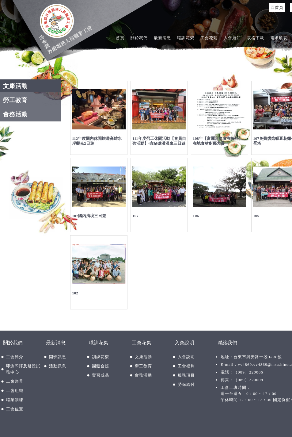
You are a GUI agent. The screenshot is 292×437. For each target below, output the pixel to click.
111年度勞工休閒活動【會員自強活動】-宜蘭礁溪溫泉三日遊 (159, 141)
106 (196, 215)
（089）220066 (248, 372)
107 (135, 215)
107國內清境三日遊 (89, 215)
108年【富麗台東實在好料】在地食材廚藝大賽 (218, 141)
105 (256, 215)
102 (75, 293)
